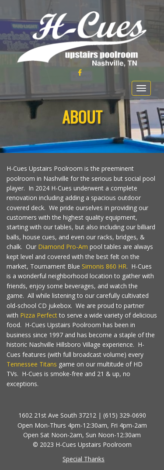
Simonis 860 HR (104, 266)
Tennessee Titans (32, 364)
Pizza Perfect (38, 315)
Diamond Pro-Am (63, 246)
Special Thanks (84, 459)
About (82, 116)
